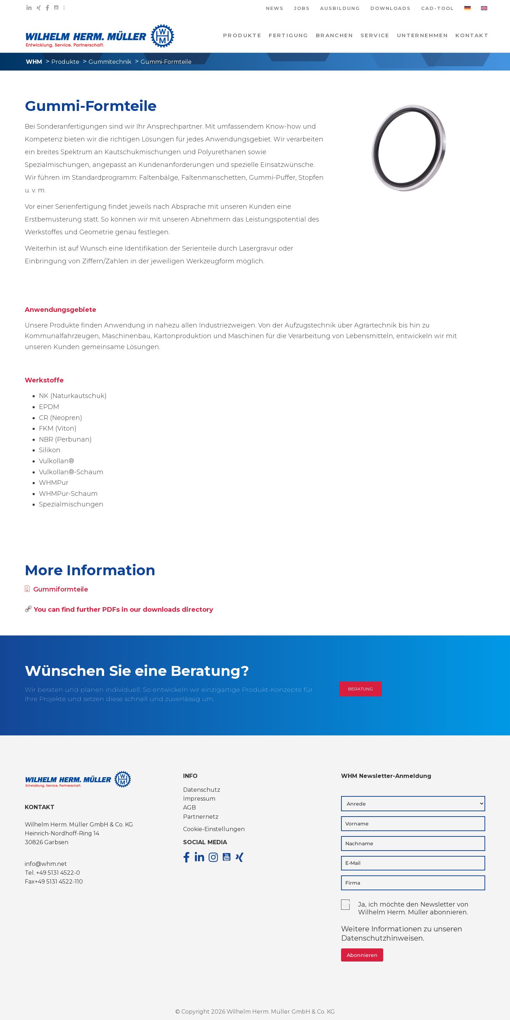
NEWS (275, 8)
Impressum (199, 798)
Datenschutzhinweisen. (382, 938)
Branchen (334, 35)
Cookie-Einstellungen (214, 829)
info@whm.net (46, 864)
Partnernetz (201, 816)
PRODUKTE (242, 35)
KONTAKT (472, 35)
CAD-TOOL (437, 8)
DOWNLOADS (390, 8)
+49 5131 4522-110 (59, 881)
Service (375, 35)
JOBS (302, 8)
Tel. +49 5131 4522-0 (52, 872)
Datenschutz (201, 789)
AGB (189, 807)
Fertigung (288, 35)
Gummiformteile (56, 589)
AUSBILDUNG (340, 8)
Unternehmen (422, 35)
